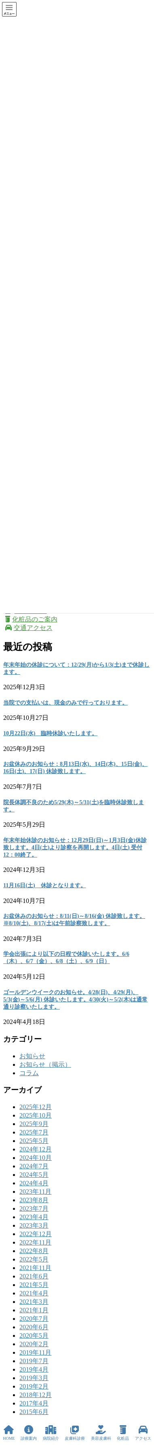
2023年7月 (34, 1208)
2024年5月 (34, 1174)
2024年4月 (34, 1183)
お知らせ (32, 1056)
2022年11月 (35, 1242)
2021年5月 (34, 1284)
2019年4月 (34, 1369)
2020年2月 (34, 1344)
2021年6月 (34, 1276)
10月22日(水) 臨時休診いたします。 (50, 733)
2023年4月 (34, 1217)
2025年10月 (35, 1115)
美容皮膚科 (101, 1433)
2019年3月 (34, 1377)
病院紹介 (51, 1433)
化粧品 (123, 1433)
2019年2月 (34, 1386)
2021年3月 (34, 1301)
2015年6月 (34, 1411)
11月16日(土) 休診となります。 (44, 885)
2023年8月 (34, 1200)
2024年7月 (34, 1166)
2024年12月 (35, 1149)
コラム (29, 1073)
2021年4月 (34, 1293)
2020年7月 (34, 1318)
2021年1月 (34, 1310)
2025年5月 (34, 1140)
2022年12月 (35, 1233)
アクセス (143, 1433)
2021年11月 (35, 1267)
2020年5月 (34, 1335)
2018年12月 (35, 1394)
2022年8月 (34, 1250)
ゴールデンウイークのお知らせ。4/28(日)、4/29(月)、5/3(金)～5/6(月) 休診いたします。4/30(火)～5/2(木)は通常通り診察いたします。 (75, 999)
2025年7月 (34, 1132)
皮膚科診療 (75, 1433)
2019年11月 (35, 1352)
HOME (9, 1433)
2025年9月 (34, 1123)
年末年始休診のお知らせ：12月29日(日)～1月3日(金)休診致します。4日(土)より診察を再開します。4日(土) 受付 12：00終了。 (75, 847)
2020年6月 (34, 1327)
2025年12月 (35, 1106)
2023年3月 (34, 1225)
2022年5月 (34, 1259)
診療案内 (29, 1433)
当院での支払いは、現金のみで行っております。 (65, 703)
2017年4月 (34, 1403)
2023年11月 (35, 1191)
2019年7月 (34, 1360)
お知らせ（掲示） (45, 1064)
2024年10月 (35, 1157)
